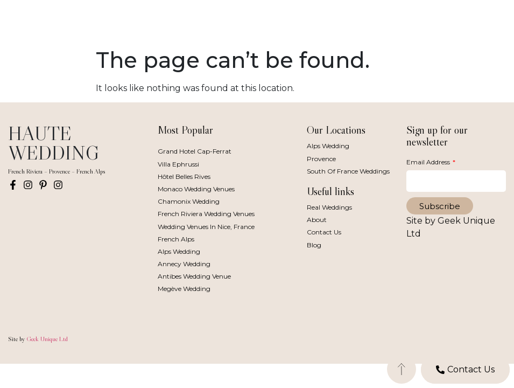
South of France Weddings (348, 171)
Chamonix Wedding (189, 201)
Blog (314, 244)
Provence (321, 158)
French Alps (176, 238)
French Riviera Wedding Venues (206, 213)
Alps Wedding (179, 251)
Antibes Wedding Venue (194, 276)
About (317, 219)
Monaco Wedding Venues (196, 188)
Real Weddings (329, 207)
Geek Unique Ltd (47, 339)
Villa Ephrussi (178, 164)
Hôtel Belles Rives (184, 176)
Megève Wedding (184, 288)
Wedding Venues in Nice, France (206, 226)
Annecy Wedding (184, 263)
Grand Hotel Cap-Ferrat (194, 151)
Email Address (429, 162)
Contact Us (324, 231)
